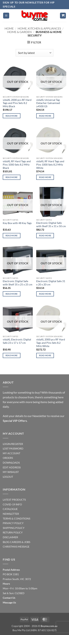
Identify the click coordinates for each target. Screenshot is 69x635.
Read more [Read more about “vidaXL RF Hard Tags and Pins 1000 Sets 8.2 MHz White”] (45, 177)
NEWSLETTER (11, 513)
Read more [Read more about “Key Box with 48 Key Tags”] (12, 235)
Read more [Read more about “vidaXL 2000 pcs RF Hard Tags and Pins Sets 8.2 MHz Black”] (12, 116)
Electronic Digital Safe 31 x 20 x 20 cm (50, 283)
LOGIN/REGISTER (13, 443)
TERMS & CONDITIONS (16, 518)
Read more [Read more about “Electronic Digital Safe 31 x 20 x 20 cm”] (45, 294)
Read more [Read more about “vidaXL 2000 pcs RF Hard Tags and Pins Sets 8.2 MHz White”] (45, 355)
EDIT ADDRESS (12, 467)
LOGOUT (8, 476)
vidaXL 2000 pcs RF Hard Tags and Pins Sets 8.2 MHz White (50, 342)
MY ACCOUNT (11, 453)
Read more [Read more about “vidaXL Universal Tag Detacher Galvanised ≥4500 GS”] (45, 116)
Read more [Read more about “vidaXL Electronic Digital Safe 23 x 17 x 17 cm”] (12, 355)
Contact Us (9, 597)
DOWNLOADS (11, 462)
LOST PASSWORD (13, 448)
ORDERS (8, 457)
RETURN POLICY (13, 532)
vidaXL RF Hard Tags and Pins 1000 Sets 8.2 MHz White (50, 164)
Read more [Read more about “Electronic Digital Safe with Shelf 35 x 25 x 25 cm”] (12, 294)
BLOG (6, 542)
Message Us (9, 602)
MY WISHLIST (11, 472)
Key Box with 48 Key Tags (17, 223)
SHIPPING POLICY (13, 527)
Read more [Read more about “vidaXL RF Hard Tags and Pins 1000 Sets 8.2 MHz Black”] (12, 177)
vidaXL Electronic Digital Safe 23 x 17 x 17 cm (17, 341)
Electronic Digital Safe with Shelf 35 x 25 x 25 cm (17, 283)
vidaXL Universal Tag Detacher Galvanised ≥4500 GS (48, 103)
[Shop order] (34, 52)
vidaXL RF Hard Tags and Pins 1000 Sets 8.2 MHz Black (17, 164)
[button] (6, 16)
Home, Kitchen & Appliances (39, 28)
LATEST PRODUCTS (14, 499)
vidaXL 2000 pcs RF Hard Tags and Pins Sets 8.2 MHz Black (17, 103)
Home (9, 28)
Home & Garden (19, 32)
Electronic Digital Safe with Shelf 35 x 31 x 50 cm (51, 224)
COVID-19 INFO (12, 504)
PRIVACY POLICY (13, 523)
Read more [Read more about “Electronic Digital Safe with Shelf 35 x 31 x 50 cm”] (45, 235)
